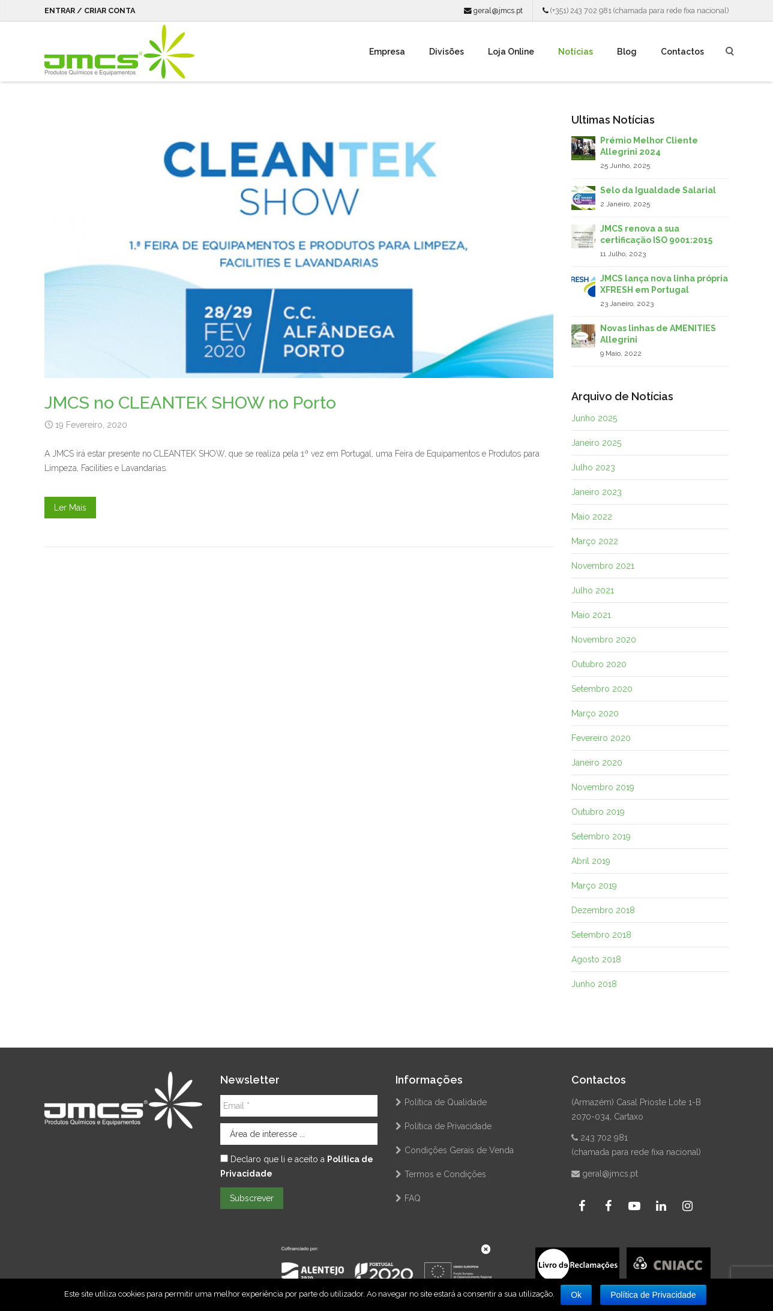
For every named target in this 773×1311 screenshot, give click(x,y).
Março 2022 (594, 541)
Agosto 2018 (596, 959)
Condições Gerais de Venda (459, 1150)
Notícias (575, 51)
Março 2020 (595, 713)
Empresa (387, 51)
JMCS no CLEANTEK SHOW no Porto (190, 402)
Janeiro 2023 (596, 492)
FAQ (413, 1198)
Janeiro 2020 (596, 762)
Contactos (682, 51)
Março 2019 (594, 885)
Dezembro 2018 (603, 910)
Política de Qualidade (446, 1102)
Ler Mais (70, 507)
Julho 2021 (592, 590)
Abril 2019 (590, 861)
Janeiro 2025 (596, 443)
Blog (627, 51)
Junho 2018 (594, 984)
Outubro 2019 (598, 812)
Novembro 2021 (602, 566)
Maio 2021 (591, 615)
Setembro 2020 (602, 689)
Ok (576, 1295)
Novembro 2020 (603, 639)
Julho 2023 (593, 467)
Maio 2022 (591, 516)
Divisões (446, 51)
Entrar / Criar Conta (89, 10)
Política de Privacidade (448, 1126)
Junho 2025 (594, 418)
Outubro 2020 (599, 664)
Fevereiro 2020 (601, 738)
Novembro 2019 (602, 787)
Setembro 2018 (601, 935)
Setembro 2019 (601, 836)
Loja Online (511, 51)
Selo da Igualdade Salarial (658, 190)
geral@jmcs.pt (493, 10)
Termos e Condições (445, 1174)
